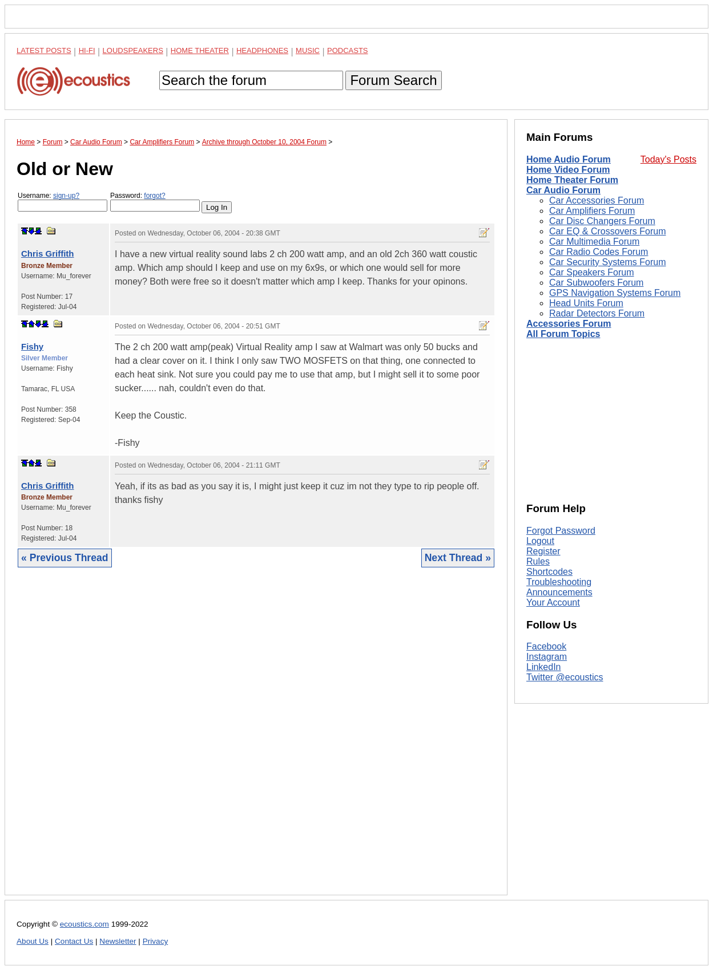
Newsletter (117, 941)
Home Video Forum (568, 169)
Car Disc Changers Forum (602, 221)
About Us (33, 941)
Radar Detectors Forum (596, 313)
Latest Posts (44, 50)
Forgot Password (560, 530)
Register (543, 551)
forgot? (154, 196)
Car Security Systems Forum (607, 262)
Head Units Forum (586, 303)
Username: (62, 202)
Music (308, 50)
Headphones (262, 50)
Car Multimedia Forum (594, 241)
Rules (538, 561)
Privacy (155, 941)
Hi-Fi (87, 50)
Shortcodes (549, 572)
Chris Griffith (47, 253)
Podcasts (347, 50)
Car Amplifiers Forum (592, 211)
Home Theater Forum (572, 180)
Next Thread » (458, 557)
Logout (540, 541)
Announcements (559, 592)
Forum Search (393, 80)
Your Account (553, 602)
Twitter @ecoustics (564, 677)
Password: (155, 202)
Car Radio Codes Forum (598, 252)
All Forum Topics (563, 334)
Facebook (546, 646)
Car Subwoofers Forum (596, 282)
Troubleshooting (558, 582)
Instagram (546, 656)
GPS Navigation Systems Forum (614, 293)
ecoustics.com (84, 924)
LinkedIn (543, 667)
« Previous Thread (64, 557)
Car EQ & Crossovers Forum (607, 231)
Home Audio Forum (568, 159)
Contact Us (74, 941)
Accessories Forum (568, 323)
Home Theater (200, 50)
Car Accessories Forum (596, 200)
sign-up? (66, 196)
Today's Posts (668, 159)
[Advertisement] (256, 739)
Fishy (32, 346)
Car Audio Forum (563, 190)
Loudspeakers (133, 50)
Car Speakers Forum (591, 272)
